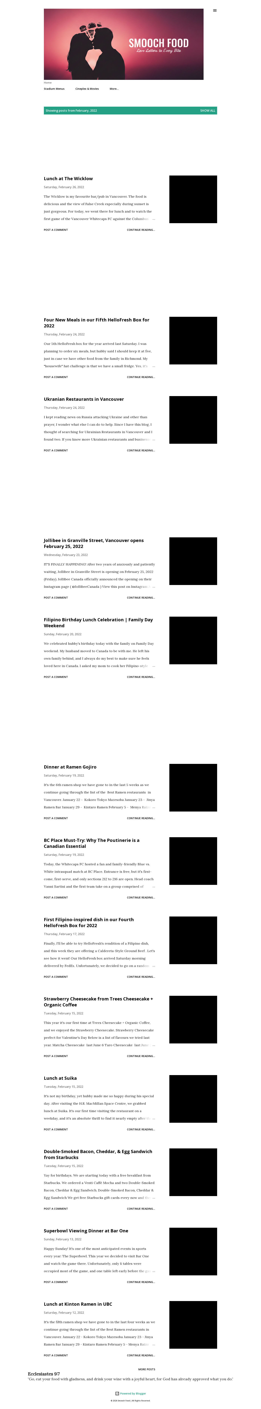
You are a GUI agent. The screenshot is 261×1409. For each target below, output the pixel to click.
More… (114, 88)
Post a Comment (56, 230)
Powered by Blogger (130, 1393)
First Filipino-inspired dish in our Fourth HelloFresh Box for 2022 (89, 922)
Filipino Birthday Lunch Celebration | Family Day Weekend (98, 622)
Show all (207, 111)
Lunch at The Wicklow (68, 178)
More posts (146, 1369)
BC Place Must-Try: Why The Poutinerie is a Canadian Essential (91, 843)
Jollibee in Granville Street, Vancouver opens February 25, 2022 (94, 543)
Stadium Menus (54, 88)
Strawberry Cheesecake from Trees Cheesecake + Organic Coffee (98, 1002)
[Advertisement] (130, 149)
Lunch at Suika (60, 1078)
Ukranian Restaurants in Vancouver (84, 399)
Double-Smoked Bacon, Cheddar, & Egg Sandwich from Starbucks (98, 1154)
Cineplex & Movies (87, 88)
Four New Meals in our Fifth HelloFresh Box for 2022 (96, 323)
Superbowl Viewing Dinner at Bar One (86, 1231)
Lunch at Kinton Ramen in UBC (78, 1304)
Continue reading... (141, 230)
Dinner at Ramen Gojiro (70, 767)
